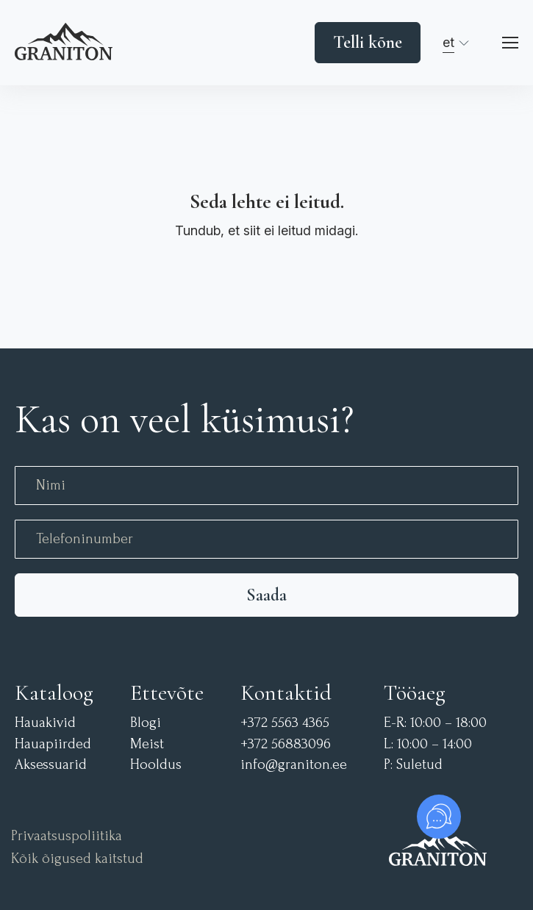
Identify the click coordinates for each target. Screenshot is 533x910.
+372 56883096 (285, 744)
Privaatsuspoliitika (66, 836)
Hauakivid (45, 723)
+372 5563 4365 (284, 723)
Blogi (145, 723)
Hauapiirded (53, 744)
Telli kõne (367, 42)
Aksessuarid (51, 765)
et (448, 42)
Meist (147, 744)
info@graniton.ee (293, 765)
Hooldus (156, 765)
